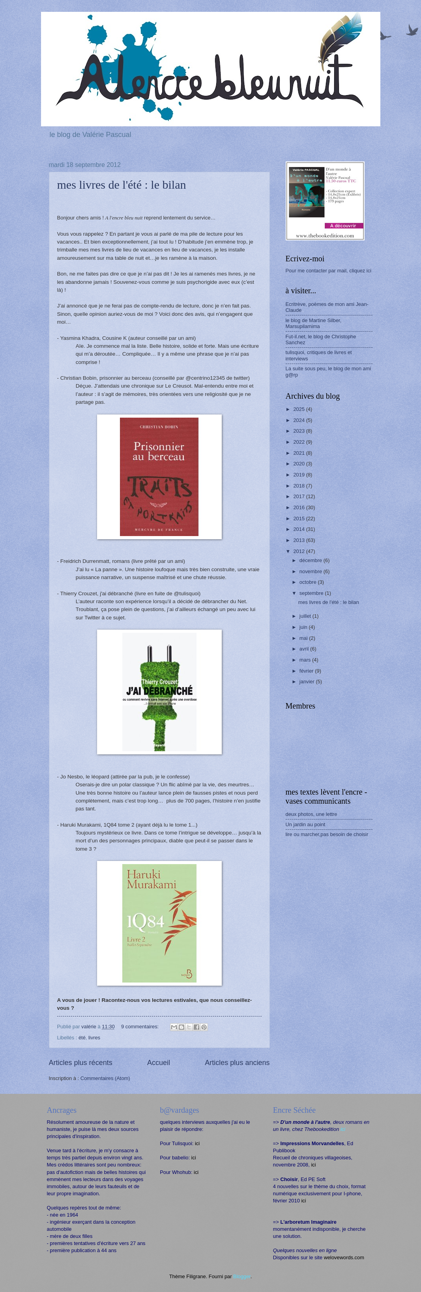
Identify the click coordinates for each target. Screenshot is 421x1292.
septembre (312, 593)
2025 (299, 409)
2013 (299, 540)
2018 (299, 486)
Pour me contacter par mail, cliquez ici (329, 271)
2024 (299, 420)
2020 (299, 464)
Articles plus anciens (237, 1063)
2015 (299, 518)
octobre (308, 582)
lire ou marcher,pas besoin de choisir (327, 834)
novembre (311, 571)
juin (304, 627)
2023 (299, 431)
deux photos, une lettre (311, 814)
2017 (299, 496)
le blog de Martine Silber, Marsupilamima (314, 323)
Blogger (242, 1276)
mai (304, 638)
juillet (305, 616)
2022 (299, 442)
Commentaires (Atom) (105, 1078)
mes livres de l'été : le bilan (121, 184)
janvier (307, 681)
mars (305, 660)
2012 (299, 551)
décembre (311, 560)
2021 (299, 453)
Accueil (158, 1063)
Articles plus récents (80, 1063)
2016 (299, 507)
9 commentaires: (140, 1026)
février (307, 671)
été (82, 1038)
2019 (299, 475)
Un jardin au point (306, 824)
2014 (299, 529)
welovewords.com (344, 1257)
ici (197, 1143)
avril (304, 649)
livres (94, 1038)
